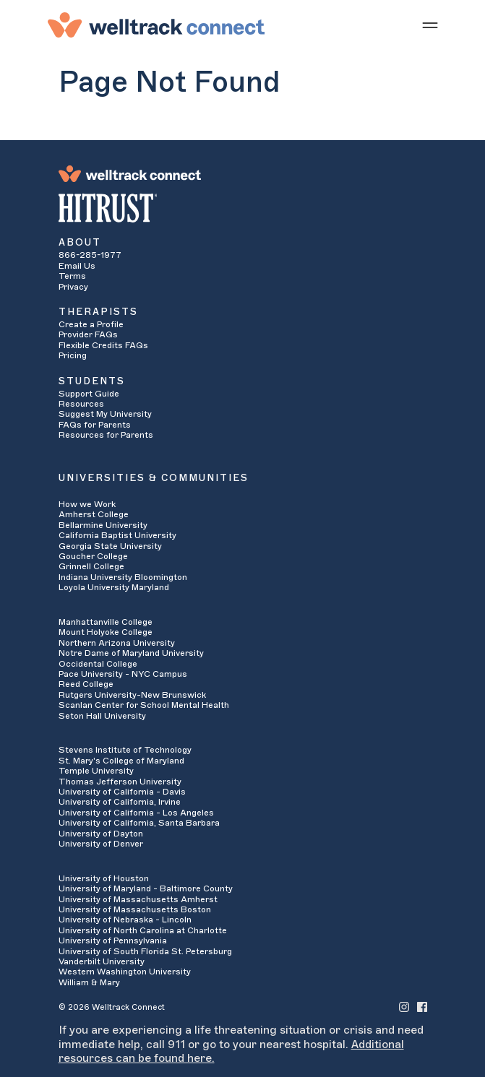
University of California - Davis (122, 791)
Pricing (73, 355)
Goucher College (93, 556)
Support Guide (89, 393)
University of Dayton (101, 833)
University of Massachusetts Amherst (138, 899)
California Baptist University (117, 535)
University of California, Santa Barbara (139, 822)
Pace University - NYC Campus (123, 674)
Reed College (86, 684)
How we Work (87, 504)
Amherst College (94, 514)
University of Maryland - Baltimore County (146, 888)
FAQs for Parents (95, 424)
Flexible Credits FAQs (103, 345)
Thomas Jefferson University (120, 781)
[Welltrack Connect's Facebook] (422, 1007)
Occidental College (98, 663)
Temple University (96, 770)
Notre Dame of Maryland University (131, 653)
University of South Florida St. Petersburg (145, 951)
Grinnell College (91, 566)
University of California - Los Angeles (136, 812)
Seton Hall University (102, 715)
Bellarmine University (103, 525)
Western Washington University (125, 971)
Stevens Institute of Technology (125, 749)
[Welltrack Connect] (156, 24)
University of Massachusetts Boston (135, 909)
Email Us (77, 265)
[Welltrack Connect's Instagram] (404, 1007)
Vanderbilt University (102, 961)
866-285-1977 (90, 255)
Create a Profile (91, 324)
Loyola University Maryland (114, 587)
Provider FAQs (88, 334)
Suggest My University (105, 414)
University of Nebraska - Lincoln (125, 919)
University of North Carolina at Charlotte (143, 930)
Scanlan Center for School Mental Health (144, 705)
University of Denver (101, 843)
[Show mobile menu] (430, 24)
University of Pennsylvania (113, 940)
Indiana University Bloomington (123, 577)
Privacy (73, 286)
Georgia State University (110, 546)
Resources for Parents (106, 435)
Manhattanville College (106, 622)
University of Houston (104, 878)
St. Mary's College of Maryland (121, 760)
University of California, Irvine (120, 801)
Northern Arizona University (117, 643)
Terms (72, 276)
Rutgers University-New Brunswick (132, 695)
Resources (81, 403)
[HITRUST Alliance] (243, 208)
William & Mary (89, 982)
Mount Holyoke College (106, 632)
